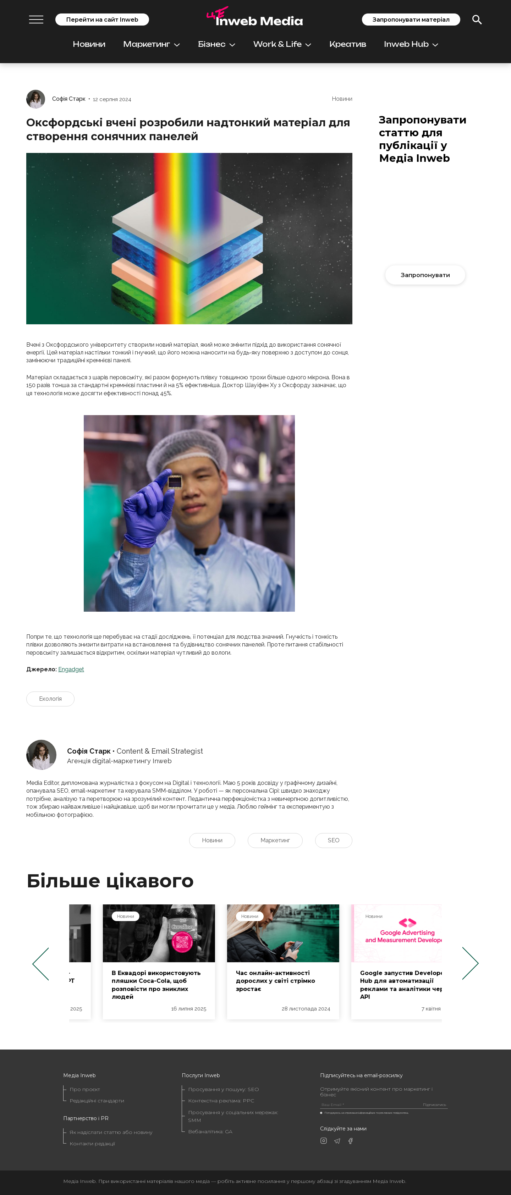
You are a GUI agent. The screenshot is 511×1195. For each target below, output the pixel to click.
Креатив (347, 44)
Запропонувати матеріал (411, 19)
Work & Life (282, 44)
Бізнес (216, 44)
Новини (89, 44)
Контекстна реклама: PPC (221, 1100)
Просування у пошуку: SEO (223, 1089)
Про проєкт (85, 1089)
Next (470, 963)
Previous (40, 963)
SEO (334, 840)
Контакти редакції (92, 1143)
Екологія (50, 698)
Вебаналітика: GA (210, 1131)
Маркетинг (151, 44)
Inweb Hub (411, 44)
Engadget (71, 669)
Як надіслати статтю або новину (111, 1132)
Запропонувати (425, 275)
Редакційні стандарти (97, 1100)
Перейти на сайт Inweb (102, 19)
